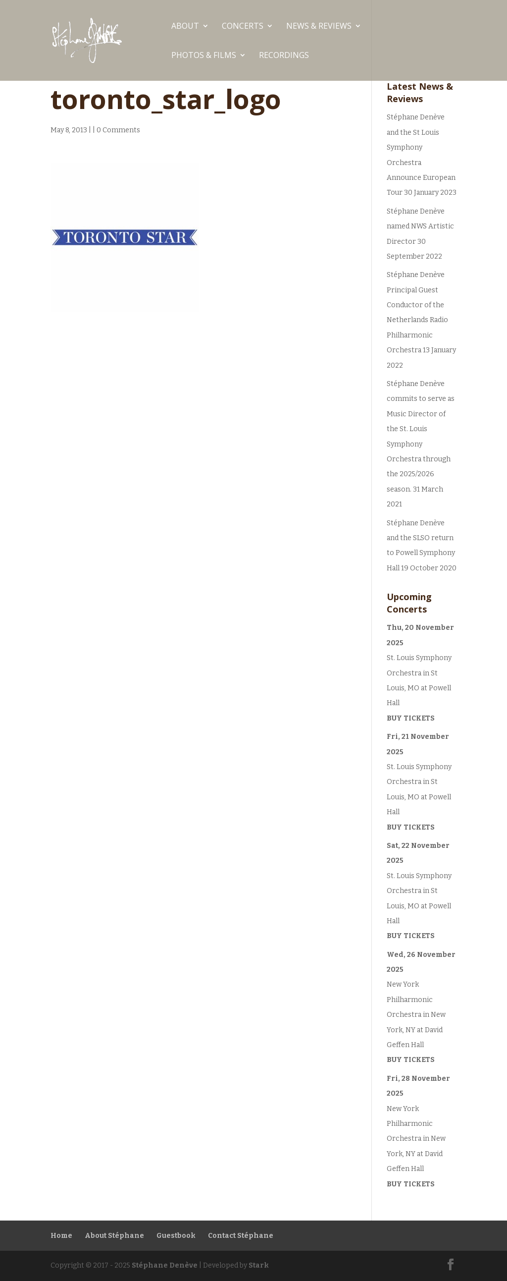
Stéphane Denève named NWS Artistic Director (420, 226)
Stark (259, 1265)
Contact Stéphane (240, 1235)
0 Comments (118, 130)
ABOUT (185, 26)
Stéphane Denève (165, 1265)
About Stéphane (114, 1235)
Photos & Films (203, 56)
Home (61, 1235)
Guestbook (176, 1235)
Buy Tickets (411, 718)
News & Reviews (319, 26)
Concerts (242, 26)
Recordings (284, 56)
